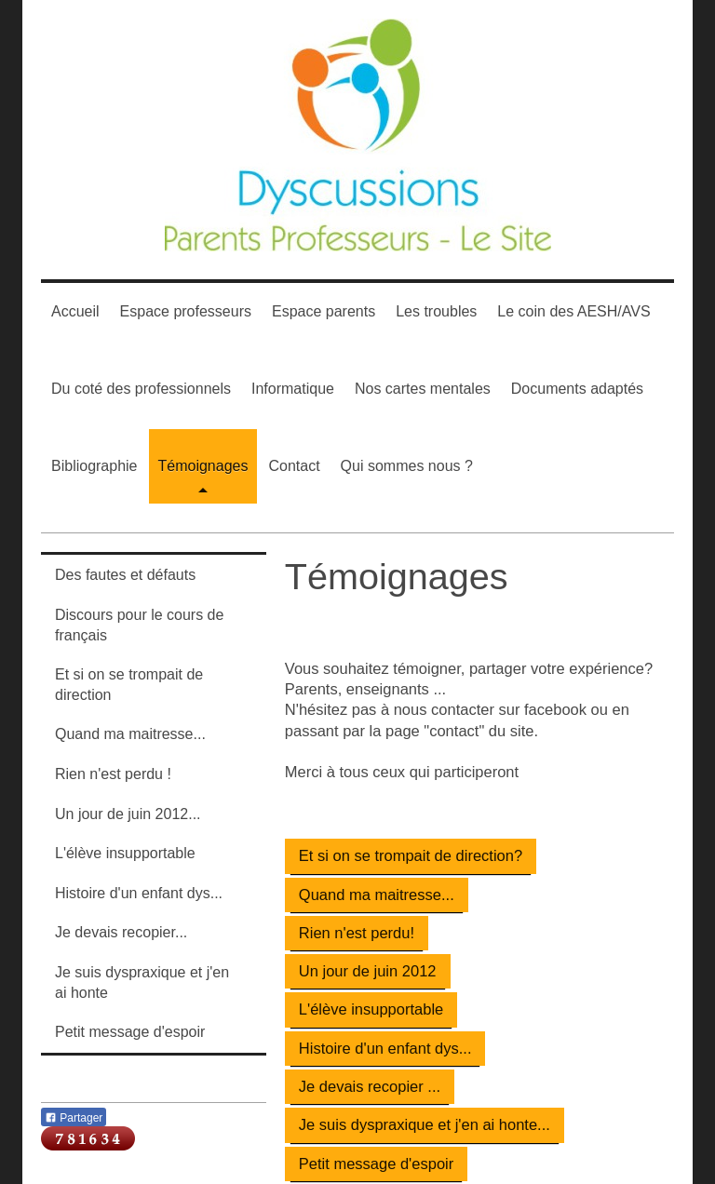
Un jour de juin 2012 (368, 970)
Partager (73, 1117)
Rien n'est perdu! (356, 932)
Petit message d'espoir (376, 1163)
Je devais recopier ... (369, 1086)
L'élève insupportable (371, 1009)
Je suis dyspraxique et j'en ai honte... (424, 1124)
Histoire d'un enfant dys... (385, 1048)
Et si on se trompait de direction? (410, 855)
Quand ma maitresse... (376, 894)
